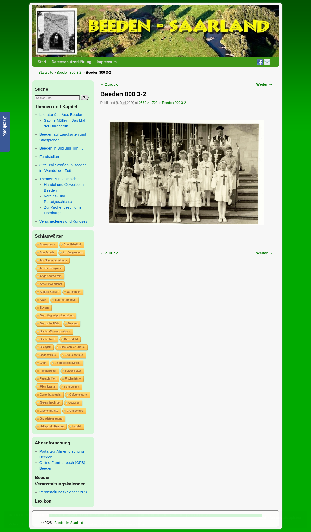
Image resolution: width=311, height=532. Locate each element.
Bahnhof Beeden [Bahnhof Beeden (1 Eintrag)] (65, 299)
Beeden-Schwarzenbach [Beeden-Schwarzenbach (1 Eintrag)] (55, 331)
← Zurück (109, 84)
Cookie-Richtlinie (133, 524)
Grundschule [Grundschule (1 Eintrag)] (75, 410)
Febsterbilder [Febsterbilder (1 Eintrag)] (48, 370)
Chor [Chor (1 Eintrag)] (43, 362)
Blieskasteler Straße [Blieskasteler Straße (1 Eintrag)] (72, 347)
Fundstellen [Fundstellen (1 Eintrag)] (71, 386)
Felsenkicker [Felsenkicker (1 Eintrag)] (73, 370)
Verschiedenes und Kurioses (63, 221)
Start (42, 62)
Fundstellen (49, 157)
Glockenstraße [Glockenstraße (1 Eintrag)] (49, 410)
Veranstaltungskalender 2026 (63, 492)
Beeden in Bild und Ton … (61, 148)
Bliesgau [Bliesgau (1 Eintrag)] (45, 347)
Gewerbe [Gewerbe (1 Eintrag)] (73, 402)
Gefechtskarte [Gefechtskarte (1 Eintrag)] (78, 394)
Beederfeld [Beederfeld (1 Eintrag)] (71, 339)
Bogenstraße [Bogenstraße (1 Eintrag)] (48, 355)
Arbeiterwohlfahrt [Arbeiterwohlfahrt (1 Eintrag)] (51, 284)
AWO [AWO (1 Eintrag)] (43, 299)
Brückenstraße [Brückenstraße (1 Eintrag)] (74, 355)
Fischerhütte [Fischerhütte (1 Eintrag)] (73, 378)
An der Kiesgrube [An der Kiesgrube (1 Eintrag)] (51, 268)
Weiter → (264, 84)
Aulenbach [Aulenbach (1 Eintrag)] (73, 291)
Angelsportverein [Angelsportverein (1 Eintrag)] (51, 276)
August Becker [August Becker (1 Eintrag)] (49, 291)
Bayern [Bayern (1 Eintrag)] (44, 307)
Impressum (106, 62)
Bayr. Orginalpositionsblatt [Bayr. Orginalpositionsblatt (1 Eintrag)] (57, 315)
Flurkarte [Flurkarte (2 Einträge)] (48, 386)
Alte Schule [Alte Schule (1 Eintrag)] (47, 252)
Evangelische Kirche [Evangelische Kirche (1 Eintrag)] (67, 362)
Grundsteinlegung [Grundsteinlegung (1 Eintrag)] (51, 418)
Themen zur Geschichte (59, 179)
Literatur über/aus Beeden (61, 114)
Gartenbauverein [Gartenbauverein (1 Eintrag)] (50, 394)
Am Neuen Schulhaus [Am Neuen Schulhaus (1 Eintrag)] (53, 260)
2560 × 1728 (148, 103)
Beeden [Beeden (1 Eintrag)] (72, 323)
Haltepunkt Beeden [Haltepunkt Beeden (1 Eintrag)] (52, 426)
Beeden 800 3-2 (69, 72)
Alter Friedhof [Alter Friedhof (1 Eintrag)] (72, 244)
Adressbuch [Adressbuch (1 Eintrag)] (47, 244)
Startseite (46, 72)
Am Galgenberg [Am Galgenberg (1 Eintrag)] (72, 252)
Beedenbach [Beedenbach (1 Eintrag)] (47, 339)
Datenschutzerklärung (71, 62)
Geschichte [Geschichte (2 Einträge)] (50, 402)
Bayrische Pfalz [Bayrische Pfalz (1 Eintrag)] (49, 323)
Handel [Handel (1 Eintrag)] (76, 426)
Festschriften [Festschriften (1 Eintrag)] (48, 378)
